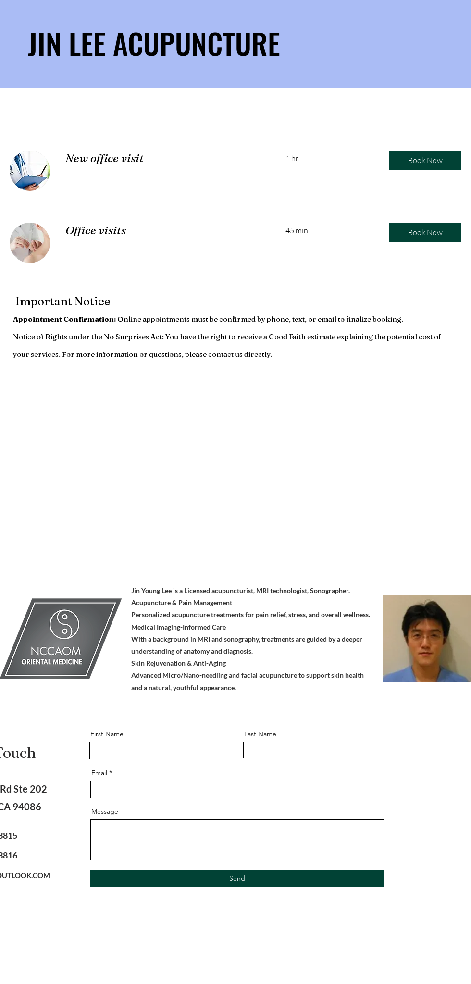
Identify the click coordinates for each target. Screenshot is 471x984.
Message (104, 811)
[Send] (237, 878)
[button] (425, 160)
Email (99, 773)
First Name (107, 734)
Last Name (260, 734)
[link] (163, 158)
